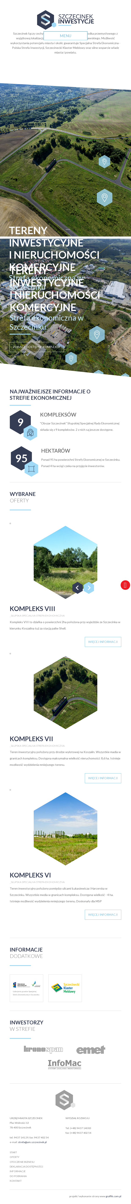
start (13, 1152)
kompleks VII (31, 738)
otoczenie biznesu (22, 1161)
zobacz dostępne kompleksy (37, 347)
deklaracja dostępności (26, 1166)
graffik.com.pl (113, 1196)
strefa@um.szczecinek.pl (32, 1142)
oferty (14, 1157)
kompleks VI (30, 875)
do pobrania (18, 1176)
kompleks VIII (32, 608)
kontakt (16, 1180)
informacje (18, 1171)
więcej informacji (103, 642)
